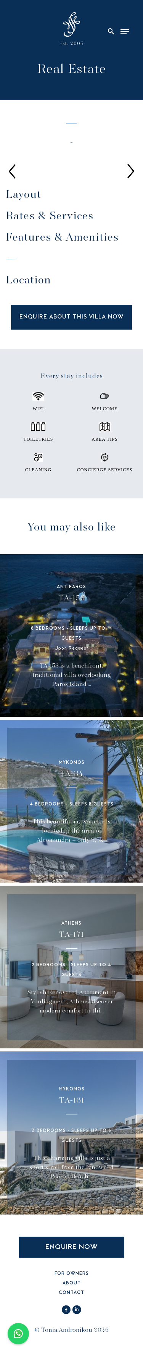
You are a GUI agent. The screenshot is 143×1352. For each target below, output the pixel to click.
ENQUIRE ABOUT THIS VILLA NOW (71, 317)
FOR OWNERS (72, 1274)
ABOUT (72, 1283)
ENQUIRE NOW (71, 1247)
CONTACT (71, 1293)
